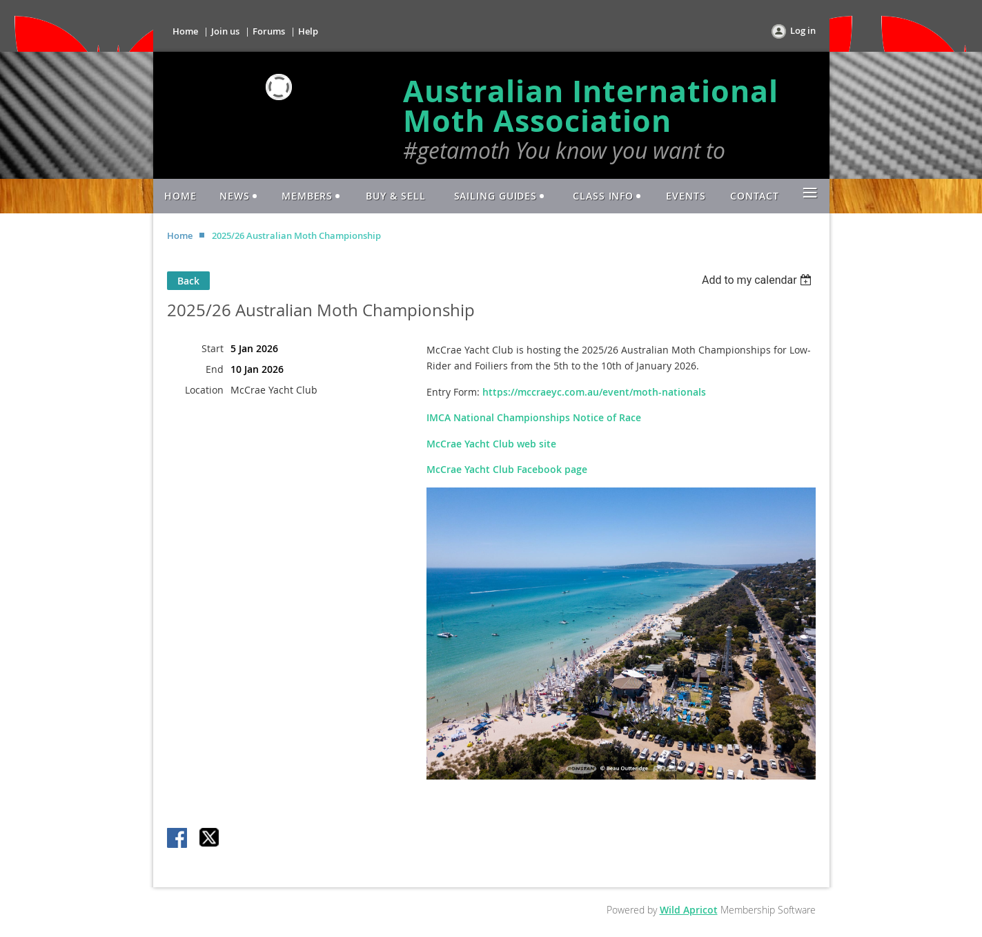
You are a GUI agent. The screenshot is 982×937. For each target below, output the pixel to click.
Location (204, 389)
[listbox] (759, 280)
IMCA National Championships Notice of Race (533, 417)
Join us (225, 31)
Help (308, 31)
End (215, 369)
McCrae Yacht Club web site (491, 443)
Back (188, 280)
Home (185, 31)
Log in (803, 30)
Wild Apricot (689, 909)
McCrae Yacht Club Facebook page (506, 469)
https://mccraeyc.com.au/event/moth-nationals (594, 391)
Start (213, 348)
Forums (269, 31)
